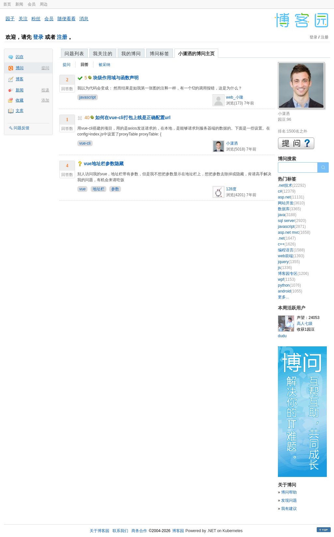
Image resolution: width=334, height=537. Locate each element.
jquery (289, 262)
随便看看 (66, 18)
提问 (45, 68)
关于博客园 (99, 531)
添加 (45, 100)
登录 (38, 37)
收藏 (19, 100)
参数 (115, 189)
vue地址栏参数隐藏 (104, 163)
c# (287, 191)
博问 (19, 68)
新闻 (19, 4)
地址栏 (98, 189)
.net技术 (292, 185)
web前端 (291, 256)
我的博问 (131, 53)
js (285, 267)
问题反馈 (21, 128)
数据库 (289, 209)
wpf (286, 279)
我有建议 (289, 508)
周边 (44, 4)
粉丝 (35, 18)
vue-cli (85, 143)
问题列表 (74, 53)
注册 (62, 37)
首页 (7, 4)
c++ (287, 244)
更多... (283, 297)
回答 (84, 64)
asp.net (291, 197)
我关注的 (103, 53)
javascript (87, 97)
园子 (10, 18)
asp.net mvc (294, 232)
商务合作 (139, 531)
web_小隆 (234, 97)
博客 (19, 79)
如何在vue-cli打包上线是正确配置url (132, 117)
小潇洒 (232, 143)
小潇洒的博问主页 (196, 53)
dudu (282, 336)
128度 (231, 189)
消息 (83, 18)
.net (287, 238)
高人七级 (304, 323)
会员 (32, 4)
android (290, 291)
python (289, 285)
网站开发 (291, 203)
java (287, 215)
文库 (19, 110)
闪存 (19, 57)
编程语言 (291, 250)
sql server (292, 220)
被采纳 (104, 64)
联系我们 (120, 531)
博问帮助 (289, 492)
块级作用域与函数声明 (116, 77)
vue (82, 189)
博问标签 (159, 53)
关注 (23, 18)
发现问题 (289, 500)
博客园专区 (293, 273)
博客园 (178, 531)
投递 (45, 90)
